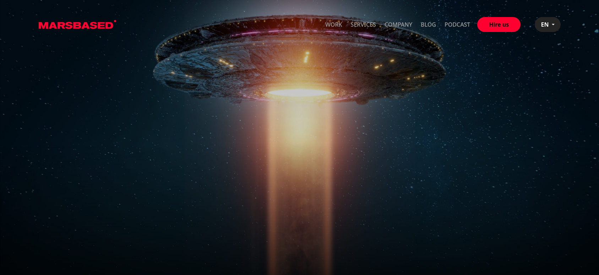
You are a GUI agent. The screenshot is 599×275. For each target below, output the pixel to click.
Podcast (457, 24)
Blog (428, 24)
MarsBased (77, 24)
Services (363, 24)
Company (398, 24)
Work (333, 24)
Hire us (499, 24)
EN (545, 24)
